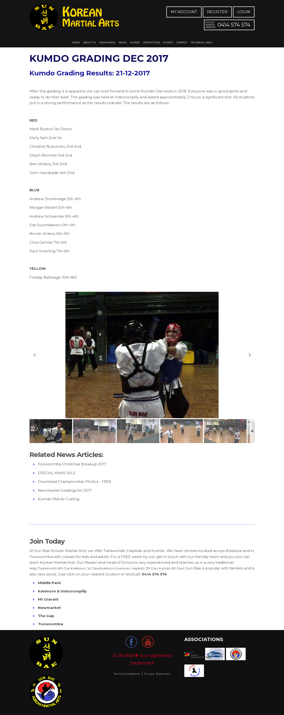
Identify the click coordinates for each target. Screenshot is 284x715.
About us (89, 42)
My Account (184, 12)
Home (76, 42)
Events (168, 42)
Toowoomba (50, 624)
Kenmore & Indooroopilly (62, 591)
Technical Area (201, 42)
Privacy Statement (157, 674)
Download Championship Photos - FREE (74, 481)
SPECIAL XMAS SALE (57, 473)
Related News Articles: (66, 454)
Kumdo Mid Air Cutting (58, 499)
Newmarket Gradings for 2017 (65, 490)
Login (243, 12)
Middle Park (50, 582)
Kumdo (135, 42)
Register (217, 12)
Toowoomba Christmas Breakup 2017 (72, 464)
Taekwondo (107, 42)
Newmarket (49, 607)
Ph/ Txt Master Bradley (211, 24)
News (123, 42)
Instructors (151, 42)
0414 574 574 (234, 25)
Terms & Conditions (127, 674)
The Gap (46, 616)
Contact (181, 42)
